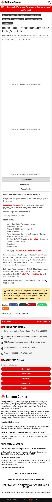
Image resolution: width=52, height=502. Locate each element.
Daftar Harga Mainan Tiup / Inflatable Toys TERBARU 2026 (25, 331)
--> (28, 251)
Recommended (7, 23)
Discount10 (6, 19)
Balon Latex (24, 15)
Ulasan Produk (26, 189)
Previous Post (42, 322)
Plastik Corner (26, 374)
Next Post (8, 322)
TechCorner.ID (26, 378)
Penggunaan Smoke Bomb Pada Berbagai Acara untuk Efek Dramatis (26, 337)
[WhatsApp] (42, 304)
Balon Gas (6, 15)
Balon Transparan (35, 15)
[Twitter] (23, 304)
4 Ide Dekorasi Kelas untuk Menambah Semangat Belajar (25, 342)
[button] (5, 308)
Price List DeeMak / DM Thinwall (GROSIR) (19, 348)
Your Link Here (26, 383)
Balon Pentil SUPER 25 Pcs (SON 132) (18, 353)
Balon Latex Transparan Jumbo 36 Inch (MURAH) (25, 29)
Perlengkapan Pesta (17, 19)
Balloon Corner (19, 500)
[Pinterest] (31, 304)
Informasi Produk (26, 180)
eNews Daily (26, 369)
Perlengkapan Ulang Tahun (33, 19)
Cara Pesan (26, 184)
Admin (6, 40)
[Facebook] (13, 304)
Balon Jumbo (15, 15)
